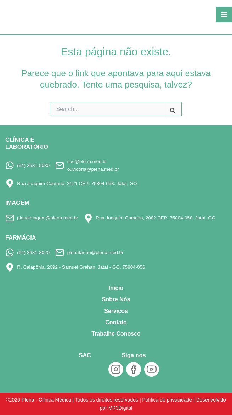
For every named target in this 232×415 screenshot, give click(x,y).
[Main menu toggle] (224, 15)
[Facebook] (133, 369)
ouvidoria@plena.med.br (93, 169)
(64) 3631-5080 (33, 165)
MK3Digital (120, 408)
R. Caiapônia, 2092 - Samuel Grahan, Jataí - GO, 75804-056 (81, 267)
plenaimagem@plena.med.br (47, 217)
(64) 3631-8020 (33, 252)
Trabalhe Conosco (116, 334)
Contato (115, 322)
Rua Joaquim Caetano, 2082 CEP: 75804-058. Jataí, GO (155, 217)
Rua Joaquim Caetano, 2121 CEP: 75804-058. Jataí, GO (77, 183)
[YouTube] (151, 369)
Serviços (116, 311)
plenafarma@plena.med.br (95, 252)
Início (116, 288)
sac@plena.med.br (87, 161)
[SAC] (85, 371)
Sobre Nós (116, 299)
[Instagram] (115, 369)
